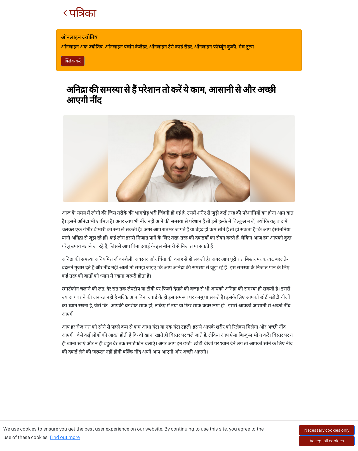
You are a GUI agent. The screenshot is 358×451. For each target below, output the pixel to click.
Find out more (65, 437)
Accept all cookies (327, 440)
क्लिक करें (73, 61)
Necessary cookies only (326, 430)
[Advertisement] (179, 409)
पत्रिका (79, 13)
